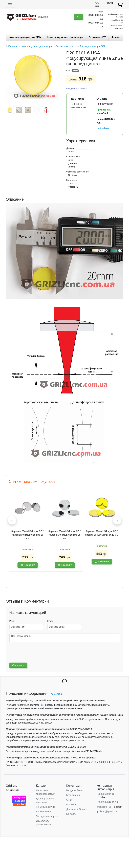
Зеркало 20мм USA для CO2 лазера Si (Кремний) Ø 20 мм (101, 533)
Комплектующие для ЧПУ (25, 37)
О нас (69, 799)
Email (50, 621)
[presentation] (12, 520)
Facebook (19, 801)
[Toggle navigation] (10, 5)
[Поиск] (55, 17)
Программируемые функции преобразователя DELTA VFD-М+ (46, 746)
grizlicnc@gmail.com (107, 811)
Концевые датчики (46, 806)
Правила (71, 804)
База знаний (73, 795)
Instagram (19, 797)
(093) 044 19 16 (95, 24)
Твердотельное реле (47, 816)
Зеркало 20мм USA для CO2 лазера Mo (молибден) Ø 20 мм (27, 535)
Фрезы (115, 37)
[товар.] (120, 4)
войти (109, 3)
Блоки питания (44, 811)
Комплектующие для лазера (65, 37)
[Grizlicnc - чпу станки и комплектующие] (22, 17)
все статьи (56, 694)
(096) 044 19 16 (95, 16)
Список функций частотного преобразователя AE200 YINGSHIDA (49, 729)
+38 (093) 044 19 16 (107, 802)
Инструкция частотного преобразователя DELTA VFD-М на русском (51, 757)
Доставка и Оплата (76, 809)
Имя (11, 621)
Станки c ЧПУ (97, 37)
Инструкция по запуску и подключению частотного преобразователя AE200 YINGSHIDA (64, 714)
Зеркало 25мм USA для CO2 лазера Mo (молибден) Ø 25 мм (64, 535)
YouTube (19, 804)
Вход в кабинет (74, 790)
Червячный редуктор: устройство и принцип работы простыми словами (55, 700)
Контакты (71, 814)
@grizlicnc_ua (104, 806)
